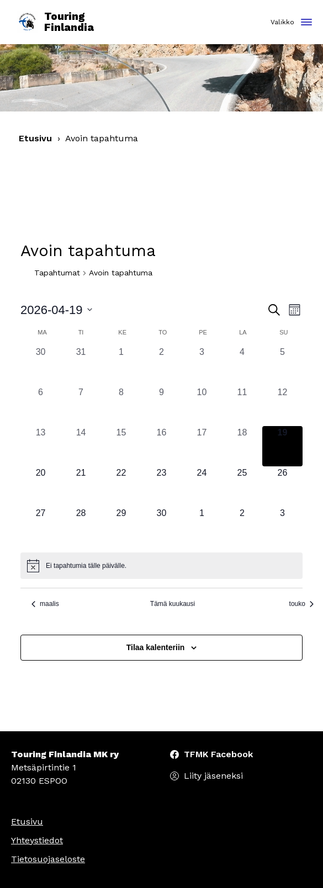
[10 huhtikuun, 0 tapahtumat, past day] (202, 406)
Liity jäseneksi (213, 775)
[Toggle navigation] (306, 23)
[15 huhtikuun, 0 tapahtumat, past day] (121, 446)
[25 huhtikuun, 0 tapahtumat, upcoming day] (242, 486)
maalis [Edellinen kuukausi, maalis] (45, 604)
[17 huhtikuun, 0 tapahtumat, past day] (202, 446)
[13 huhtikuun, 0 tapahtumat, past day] (40, 446)
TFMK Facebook (218, 754)
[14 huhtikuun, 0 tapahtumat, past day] (81, 446)
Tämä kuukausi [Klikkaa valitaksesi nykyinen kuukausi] (172, 604)
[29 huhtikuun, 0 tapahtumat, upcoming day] (121, 527)
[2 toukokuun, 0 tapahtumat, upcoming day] (242, 527)
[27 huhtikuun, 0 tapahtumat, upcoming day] (40, 527)
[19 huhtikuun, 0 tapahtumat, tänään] (282, 446)
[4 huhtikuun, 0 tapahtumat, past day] (242, 365)
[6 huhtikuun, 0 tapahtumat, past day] (40, 406)
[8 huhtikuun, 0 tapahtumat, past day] (121, 406)
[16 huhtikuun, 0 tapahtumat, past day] (161, 446)
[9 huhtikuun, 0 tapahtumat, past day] (161, 406)
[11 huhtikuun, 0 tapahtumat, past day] (242, 406)
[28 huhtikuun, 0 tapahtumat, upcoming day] (81, 527)
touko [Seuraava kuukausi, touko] (301, 604)
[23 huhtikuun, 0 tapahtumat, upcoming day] (161, 486)
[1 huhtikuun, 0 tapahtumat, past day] (121, 365)
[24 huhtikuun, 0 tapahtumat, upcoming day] (202, 486)
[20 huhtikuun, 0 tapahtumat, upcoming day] (40, 486)
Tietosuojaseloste (48, 859)
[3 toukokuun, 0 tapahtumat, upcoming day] (282, 527)
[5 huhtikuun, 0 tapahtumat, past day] (282, 365)
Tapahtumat (57, 272)
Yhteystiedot (37, 840)
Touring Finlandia (55, 22)
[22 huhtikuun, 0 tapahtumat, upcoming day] (121, 486)
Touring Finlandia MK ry (65, 754)
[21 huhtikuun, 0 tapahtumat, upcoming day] (81, 486)
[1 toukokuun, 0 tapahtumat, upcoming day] (202, 527)
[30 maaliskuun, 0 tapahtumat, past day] (40, 365)
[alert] (161, 565)
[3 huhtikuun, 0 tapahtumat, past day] (202, 365)
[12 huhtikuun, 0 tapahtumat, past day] (282, 406)
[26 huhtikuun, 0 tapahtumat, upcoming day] (282, 486)
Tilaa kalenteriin (155, 647)
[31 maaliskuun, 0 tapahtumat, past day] (81, 365)
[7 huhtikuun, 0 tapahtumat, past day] (81, 406)
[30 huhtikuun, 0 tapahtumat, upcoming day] (161, 527)
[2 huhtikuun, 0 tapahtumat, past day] (161, 365)
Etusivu (35, 138)
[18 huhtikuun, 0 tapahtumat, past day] (242, 446)
